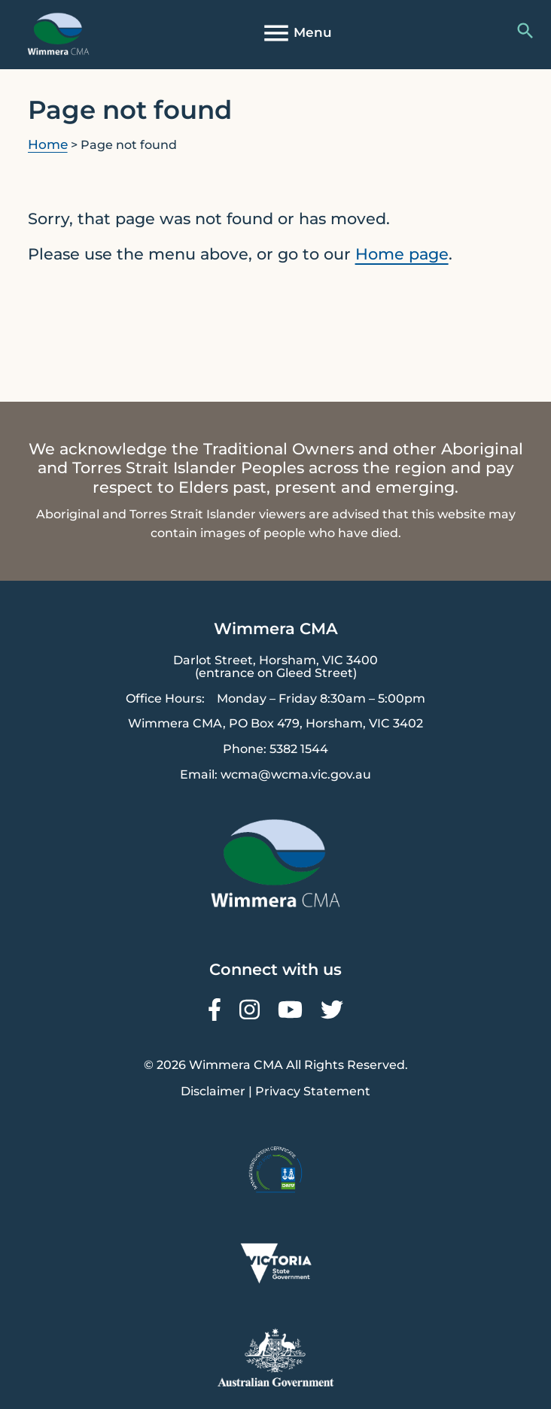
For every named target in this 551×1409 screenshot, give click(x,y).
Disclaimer (213, 1091)
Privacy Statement (312, 1091)
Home (48, 144)
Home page (402, 253)
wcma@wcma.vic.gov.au (296, 774)
